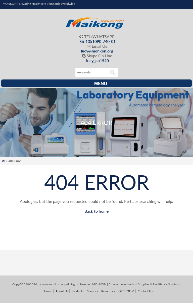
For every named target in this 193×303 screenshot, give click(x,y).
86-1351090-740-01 (97, 41)
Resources (108, 291)
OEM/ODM (126, 291)
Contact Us (145, 291)
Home (48, 291)
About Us (62, 291)
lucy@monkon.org (97, 50)
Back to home (96, 211)
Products (77, 291)
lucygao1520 (97, 60)
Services (92, 291)
